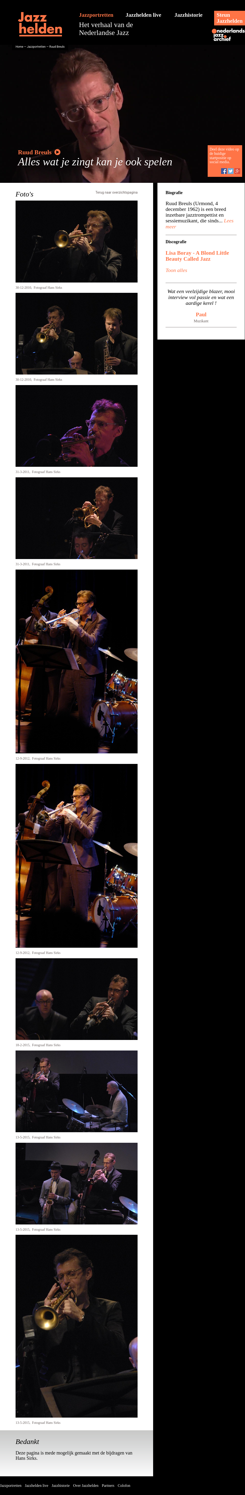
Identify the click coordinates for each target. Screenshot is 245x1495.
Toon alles (176, 270)
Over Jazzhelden (85, 1485)
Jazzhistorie (188, 15)
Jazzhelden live (143, 15)
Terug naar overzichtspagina (116, 192)
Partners (108, 1485)
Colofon (124, 1485)
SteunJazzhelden (230, 18)
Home (19, 46)
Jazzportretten (96, 15)
